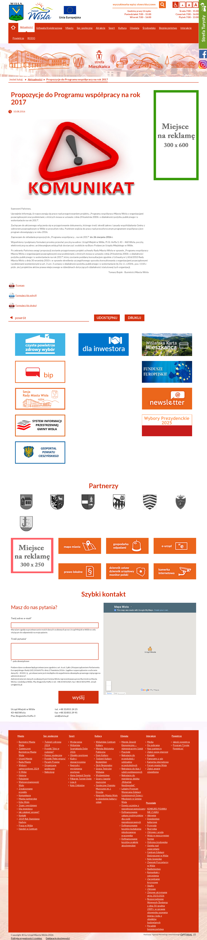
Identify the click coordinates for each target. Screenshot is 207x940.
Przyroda (151, 825)
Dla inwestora (25, 808)
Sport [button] (112, 27)
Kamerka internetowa (158, 761)
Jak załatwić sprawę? (29, 812)
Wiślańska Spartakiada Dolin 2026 (79, 748)
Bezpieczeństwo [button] (168, 27)
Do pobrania (153, 745)
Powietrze (177, 736)
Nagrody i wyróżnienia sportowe (76, 768)
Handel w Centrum (28, 828)
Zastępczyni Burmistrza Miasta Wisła (27, 752)
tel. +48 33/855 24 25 (66, 709)
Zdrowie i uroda (155, 832)
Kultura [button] (122, 27)
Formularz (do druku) (26, 305)
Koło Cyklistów (77, 785)
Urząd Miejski (25, 758)
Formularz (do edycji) (26, 295)
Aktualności (26, 27)
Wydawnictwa (102, 775)
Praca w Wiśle (26, 825)
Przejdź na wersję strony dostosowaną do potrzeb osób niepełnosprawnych (176, 5)
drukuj (134, 318)
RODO (31, 38)
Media (150, 741)
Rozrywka (152, 828)
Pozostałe (151, 802)
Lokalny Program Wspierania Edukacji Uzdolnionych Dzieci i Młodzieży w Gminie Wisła (132, 795)
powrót (18, 318)
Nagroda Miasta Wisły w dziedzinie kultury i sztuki (107, 799)
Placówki (125, 751)
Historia (22, 775)
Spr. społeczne (50, 736)
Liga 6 (73, 782)
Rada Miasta (25, 761)
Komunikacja (25, 795)
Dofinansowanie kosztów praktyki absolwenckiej (129, 842)
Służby (150, 885)
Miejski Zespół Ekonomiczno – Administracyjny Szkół (132, 745)
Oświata (124, 736)
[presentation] (36, 697)
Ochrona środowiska (157, 842)
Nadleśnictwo (154, 868)
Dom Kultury (102, 755)
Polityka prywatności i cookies (26, 938)
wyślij (78, 697)
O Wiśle (23, 771)
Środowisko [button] (149, 27)
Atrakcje (100, 27)
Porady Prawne (52, 761)
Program (20, 285)
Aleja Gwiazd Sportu (80, 775)
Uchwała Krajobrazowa (49, 27)
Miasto (21, 736)
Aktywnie (151, 815)
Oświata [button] (134, 27)
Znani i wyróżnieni (28, 805)
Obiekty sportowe (79, 755)
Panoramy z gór (155, 758)
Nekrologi (49, 771)
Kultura (98, 736)
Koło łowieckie (154, 858)
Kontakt (22, 815)
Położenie (24, 778)
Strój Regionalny (104, 765)
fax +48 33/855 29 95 (66, 712)
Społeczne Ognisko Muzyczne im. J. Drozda (105, 789)
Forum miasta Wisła (157, 765)
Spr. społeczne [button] (85, 27)
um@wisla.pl (61, 715)
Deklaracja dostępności (58, 938)
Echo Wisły (24, 802)
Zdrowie (151, 889)
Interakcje (151, 736)
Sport (71, 736)
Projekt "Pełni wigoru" (55, 758)
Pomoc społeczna (53, 755)
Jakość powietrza (181, 741)
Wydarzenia (76, 741)
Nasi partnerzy (154, 748)
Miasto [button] (69, 27)
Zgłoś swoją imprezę (157, 751)
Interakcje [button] (186, 27)
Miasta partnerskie (28, 798)
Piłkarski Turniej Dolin (81, 778)
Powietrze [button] (18, 38)
